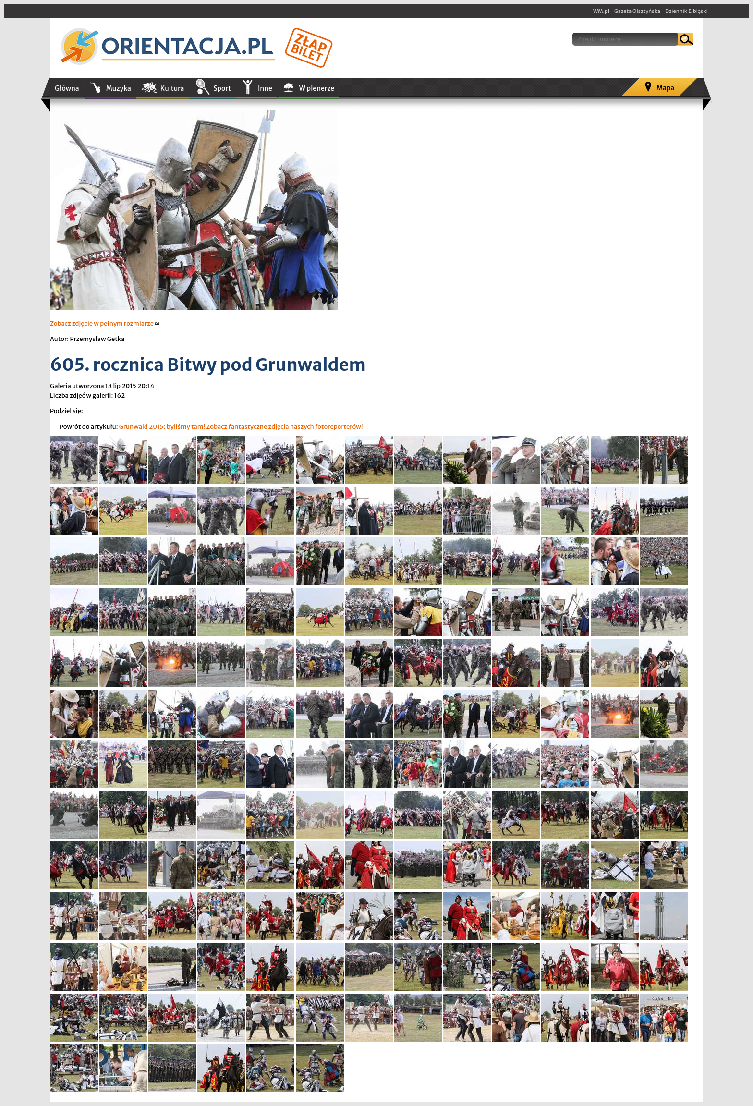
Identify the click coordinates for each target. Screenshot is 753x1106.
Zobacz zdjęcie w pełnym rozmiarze (105, 323)
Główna (67, 88)
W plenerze (316, 88)
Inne (265, 88)
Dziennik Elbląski (686, 11)
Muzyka (118, 88)
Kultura (172, 88)
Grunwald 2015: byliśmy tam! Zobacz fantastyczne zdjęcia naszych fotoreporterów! (241, 427)
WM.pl (601, 11)
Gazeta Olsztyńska (637, 11)
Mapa (665, 88)
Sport (222, 88)
